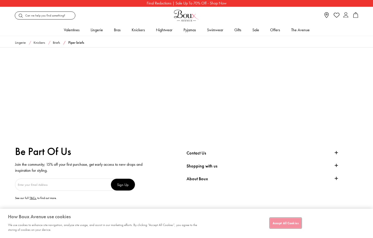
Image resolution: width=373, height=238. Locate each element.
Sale (255, 30)
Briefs (56, 42)
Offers (275, 30)
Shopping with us (201, 166)
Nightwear (164, 30)
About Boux (197, 179)
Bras (117, 30)
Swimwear (215, 30)
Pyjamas (189, 30)
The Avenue (300, 30)
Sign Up (123, 184)
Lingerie (97, 30)
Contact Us (196, 153)
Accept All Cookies (286, 223)
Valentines (72, 30)
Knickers (138, 30)
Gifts (237, 30)
